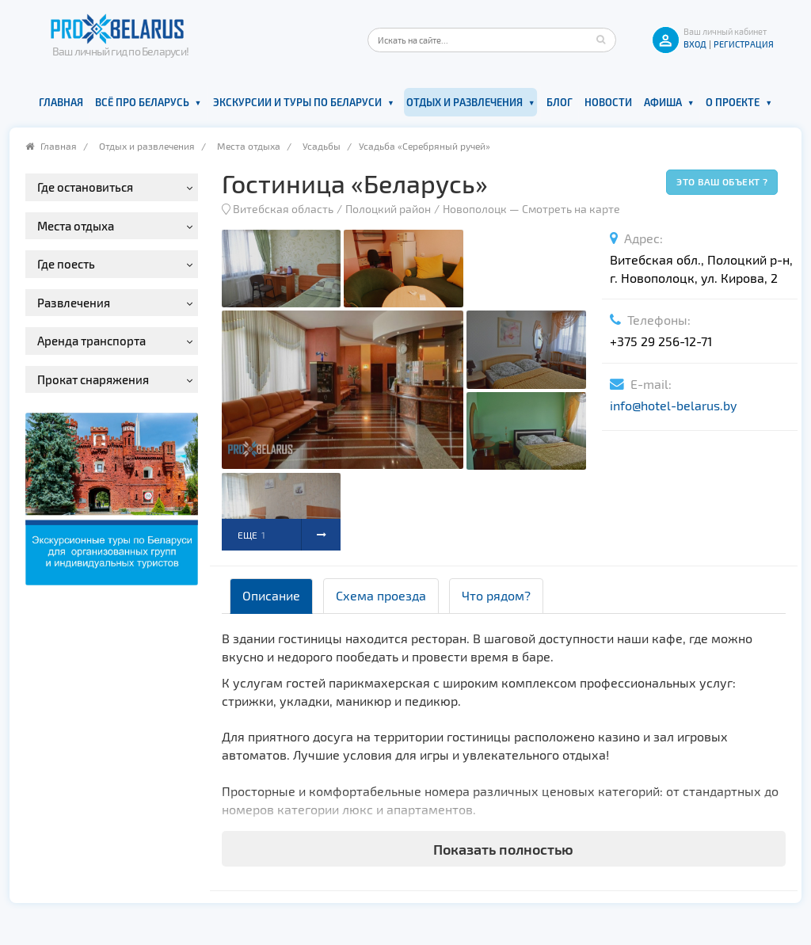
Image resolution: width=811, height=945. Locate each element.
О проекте (733, 102)
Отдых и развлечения (464, 102)
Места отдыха (248, 145)
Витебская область (283, 208)
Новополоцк (475, 208)
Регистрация (744, 44)
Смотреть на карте (571, 208)
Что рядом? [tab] (496, 595)
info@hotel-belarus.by (673, 405)
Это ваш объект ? (721, 181)
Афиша (663, 102)
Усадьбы (322, 145)
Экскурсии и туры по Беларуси (297, 102)
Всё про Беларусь (142, 102)
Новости (608, 102)
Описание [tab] (271, 595)
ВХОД (694, 44)
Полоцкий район (388, 208)
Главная (61, 102)
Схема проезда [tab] (381, 595)
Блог (559, 102)
